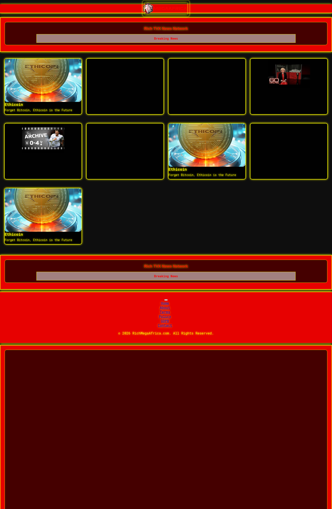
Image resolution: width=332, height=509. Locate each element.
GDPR (165, 321)
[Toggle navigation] (166, 300)
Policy (165, 316)
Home (165, 303)
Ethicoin (14, 104)
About (165, 307)
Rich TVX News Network (166, 28)
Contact (165, 325)
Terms (165, 312)
